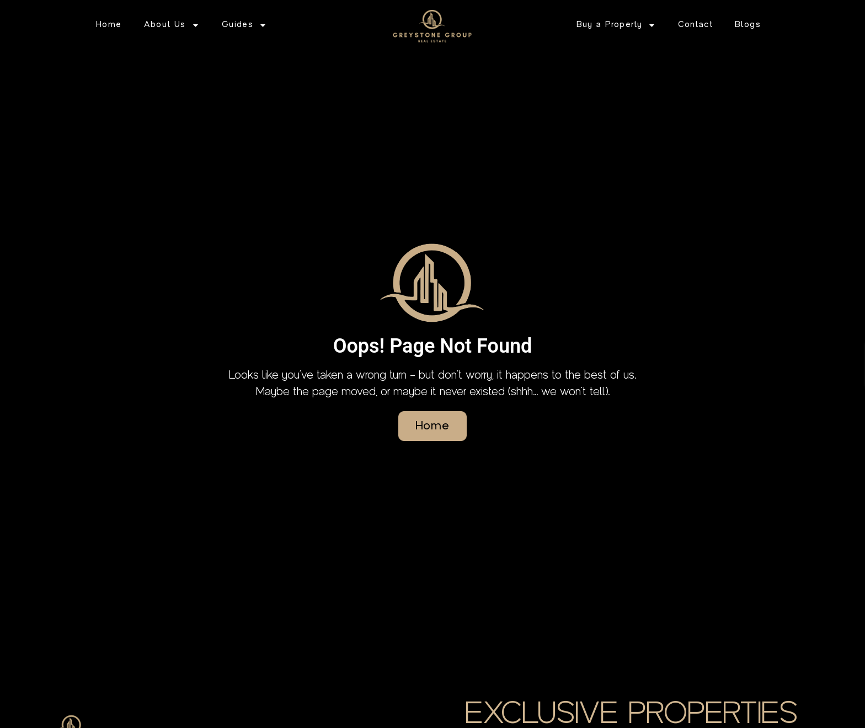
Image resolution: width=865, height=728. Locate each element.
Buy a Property (616, 25)
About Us (172, 25)
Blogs (748, 24)
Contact (695, 24)
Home (109, 24)
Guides (244, 25)
